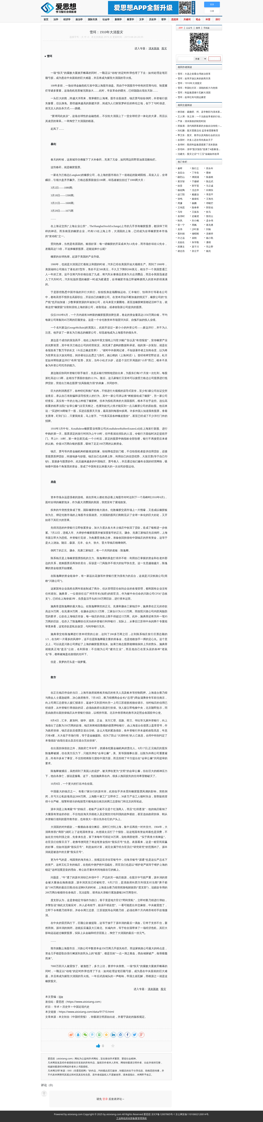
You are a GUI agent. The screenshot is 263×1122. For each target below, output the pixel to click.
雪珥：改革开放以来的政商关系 (194, 78)
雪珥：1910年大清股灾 (190, 83)
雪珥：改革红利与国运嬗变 (194, 97)
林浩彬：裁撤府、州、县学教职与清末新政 (200, 111)
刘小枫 (195, 220)
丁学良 (195, 172)
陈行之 (195, 168)
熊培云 (209, 216)
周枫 (194, 224)
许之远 (181, 237)
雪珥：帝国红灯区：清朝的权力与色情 (198, 87)
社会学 (106, 19)
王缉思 (181, 207)
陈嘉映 (209, 177)
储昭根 (195, 233)
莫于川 (195, 246)
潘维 (208, 242)
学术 (56, 1007)
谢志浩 (181, 251)
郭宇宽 (195, 185)
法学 (56, 19)
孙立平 (195, 251)
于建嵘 (195, 181)
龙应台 (181, 172)
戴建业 (195, 194)
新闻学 (118, 19)
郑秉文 (181, 246)
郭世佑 (209, 207)
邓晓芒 (209, 203)
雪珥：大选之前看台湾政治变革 (194, 73)
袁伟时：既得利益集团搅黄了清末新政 (198, 144)
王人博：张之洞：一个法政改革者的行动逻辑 (201, 116)
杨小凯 (209, 237)
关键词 (187, 19)
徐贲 (180, 185)
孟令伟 (209, 220)
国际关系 (92, 19)
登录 (105, 1099)
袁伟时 (181, 216)
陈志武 (209, 181)
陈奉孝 (195, 207)
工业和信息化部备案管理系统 (131, 1118)
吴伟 (180, 229)
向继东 (209, 190)
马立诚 (209, 185)
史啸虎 (195, 216)
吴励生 (181, 242)
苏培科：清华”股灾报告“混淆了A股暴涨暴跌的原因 (204, 149)
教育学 (130, 19)
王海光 (209, 198)
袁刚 (194, 237)
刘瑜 (208, 229)
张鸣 (180, 198)
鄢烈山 (181, 177)
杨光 (208, 251)
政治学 (79, 19)
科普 (208, 19)
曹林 (208, 172)
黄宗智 (181, 181)
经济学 (66, 19)
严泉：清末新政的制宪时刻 (192, 121)
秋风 (180, 220)
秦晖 (180, 168)
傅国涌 (195, 177)
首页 (46, 19)
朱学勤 (195, 242)
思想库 (174, 19)
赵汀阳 (181, 194)
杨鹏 (194, 203)
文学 (141, 19)
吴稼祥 (209, 233)
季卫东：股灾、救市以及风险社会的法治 (199, 135)
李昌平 (209, 194)
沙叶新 (195, 229)
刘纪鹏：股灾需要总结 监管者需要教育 (198, 130)
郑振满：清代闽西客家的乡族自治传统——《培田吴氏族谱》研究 (212, 125)
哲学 (163, 19)
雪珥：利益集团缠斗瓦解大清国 (194, 92)
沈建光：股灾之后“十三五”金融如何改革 (198, 153)
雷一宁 (181, 224)
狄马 (208, 211)
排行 (218, 19)
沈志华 (195, 190)
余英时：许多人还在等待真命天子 (195, 139)
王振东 (195, 211)
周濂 (180, 203)
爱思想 (67, 8)
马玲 (180, 211)
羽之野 (209, 246)
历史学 (152, 19)
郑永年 (209, 168)
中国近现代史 (81, 1007)
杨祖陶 (181, 190)
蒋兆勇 (209, 224)
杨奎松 (195, 198)
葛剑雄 (181, 233)
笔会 (198, 19)
